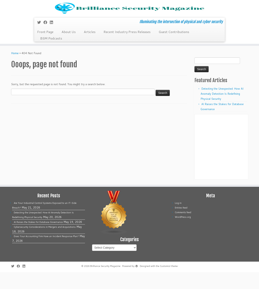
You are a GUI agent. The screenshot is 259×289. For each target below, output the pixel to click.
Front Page (45, 48)
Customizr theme (169, 283)
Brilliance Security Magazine (105, 283)
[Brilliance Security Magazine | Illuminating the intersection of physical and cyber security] (129, 16)
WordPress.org (183, 233)
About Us (69, 48)
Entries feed (181, 224)
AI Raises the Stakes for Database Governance (38, 239)
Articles (90, 48)
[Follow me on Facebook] (47, 39)
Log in (178, 219)
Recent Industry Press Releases (127, 48)
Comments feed (183, 229)
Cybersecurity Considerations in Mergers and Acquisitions (45, 243)
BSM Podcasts (51, 55)
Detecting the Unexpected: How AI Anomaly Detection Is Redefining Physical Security (222, 110)
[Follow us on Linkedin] (53, 39)
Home (15, 70)
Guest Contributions (174, 48)
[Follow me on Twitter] (40, 39)
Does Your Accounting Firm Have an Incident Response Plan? (46, 253)
